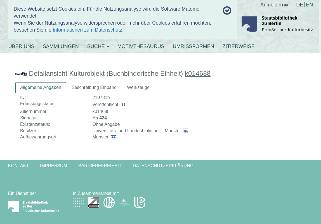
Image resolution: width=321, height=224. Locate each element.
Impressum (53, 165)
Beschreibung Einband (94, 87)
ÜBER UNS (21, 46)
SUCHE (98, 46)
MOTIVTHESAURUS (140, 46)
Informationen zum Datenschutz (87, 30)
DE (299, 5)
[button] (123, 105)
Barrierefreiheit (100, 165)
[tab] (40, 87)
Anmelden (274, 5)
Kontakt (18, 165)
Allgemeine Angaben (40, 87)
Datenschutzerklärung (163, 165)
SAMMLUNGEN (61, 46)
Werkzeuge (138, 87)
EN (309, 5)
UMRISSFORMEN (193, 46)
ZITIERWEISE (239, 46)
